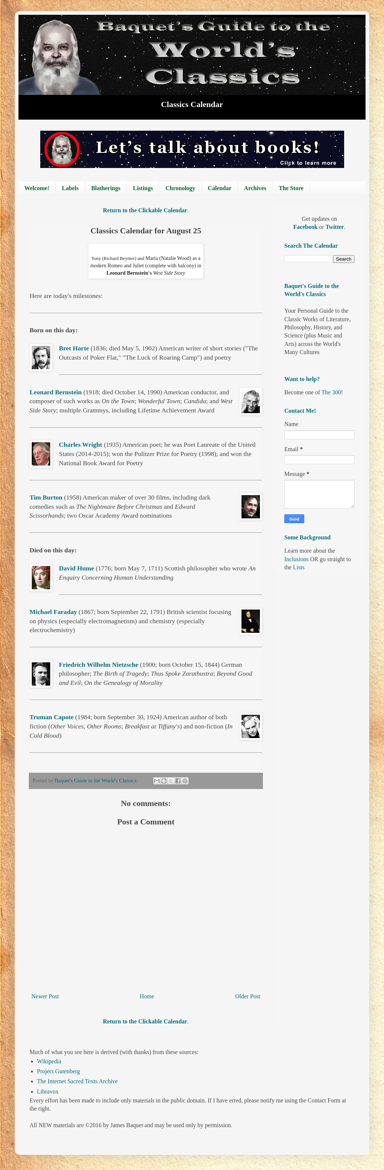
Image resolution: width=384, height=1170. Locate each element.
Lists (299, 567)
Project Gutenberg (58, 1071)
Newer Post (45, 996)
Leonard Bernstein (56, 392)
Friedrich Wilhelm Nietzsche (98, 664)
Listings (143, 188)
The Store (291, 188)
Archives (255, 188)
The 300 (331, 392)
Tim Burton (46, 497)
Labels (70, 188)
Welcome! (36, 188)
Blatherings (105, 188)
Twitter (334, 227)
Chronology (180, 188)
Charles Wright (80, 444)
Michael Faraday (53, 611)
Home (147, 996)
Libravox (48, 1091)
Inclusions (296, 559)
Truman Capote (51, 717)
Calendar (220, 188)
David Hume (76, 568)
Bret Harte (74, 348)
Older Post (247, 996)
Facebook (306, 227)
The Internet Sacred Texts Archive (77, 1081)
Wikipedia (49, 1061)
